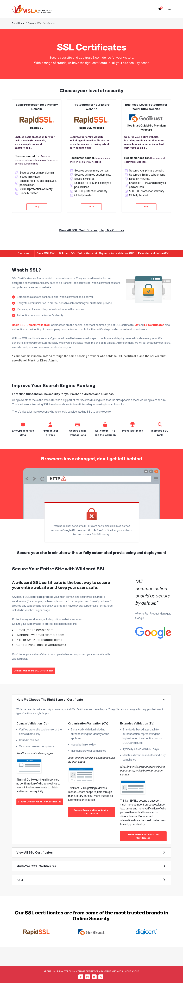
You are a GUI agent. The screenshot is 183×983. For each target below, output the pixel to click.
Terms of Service (87, 971)
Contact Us (132, 971)
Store (31, 23)
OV (137, 325)
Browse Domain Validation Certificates (39, 801)
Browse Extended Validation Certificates (143, 836)
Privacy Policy (66, 971)
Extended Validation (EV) (153, 253)
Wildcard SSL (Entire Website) (78, 253)
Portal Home (18, 23)
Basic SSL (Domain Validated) (31, 325)
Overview (23, 253)
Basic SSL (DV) (45, 253)
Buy (37, 206)
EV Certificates (154, 325)
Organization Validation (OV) (117, 253)
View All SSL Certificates (78, 230)
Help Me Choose (111, 230)
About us (49, 971)
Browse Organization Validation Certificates (91, 812)
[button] (91, 700)
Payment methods (111, 971)
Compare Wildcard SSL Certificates (34, 670)
